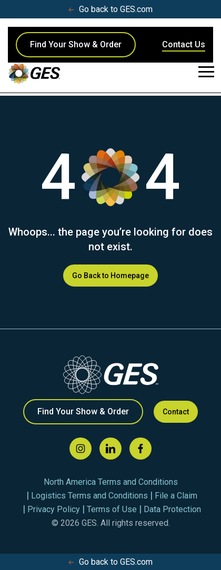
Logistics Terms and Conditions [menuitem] (89, 496)
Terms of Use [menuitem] (112, 509)
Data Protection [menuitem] (172, 509)
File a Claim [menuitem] (176, 496)
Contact (176, 412)
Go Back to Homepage (110, 275)
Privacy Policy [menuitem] (53, 509)
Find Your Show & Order (76, 44)
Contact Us (183, 44)
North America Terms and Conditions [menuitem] (111, 482)
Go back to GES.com (110, 9)
